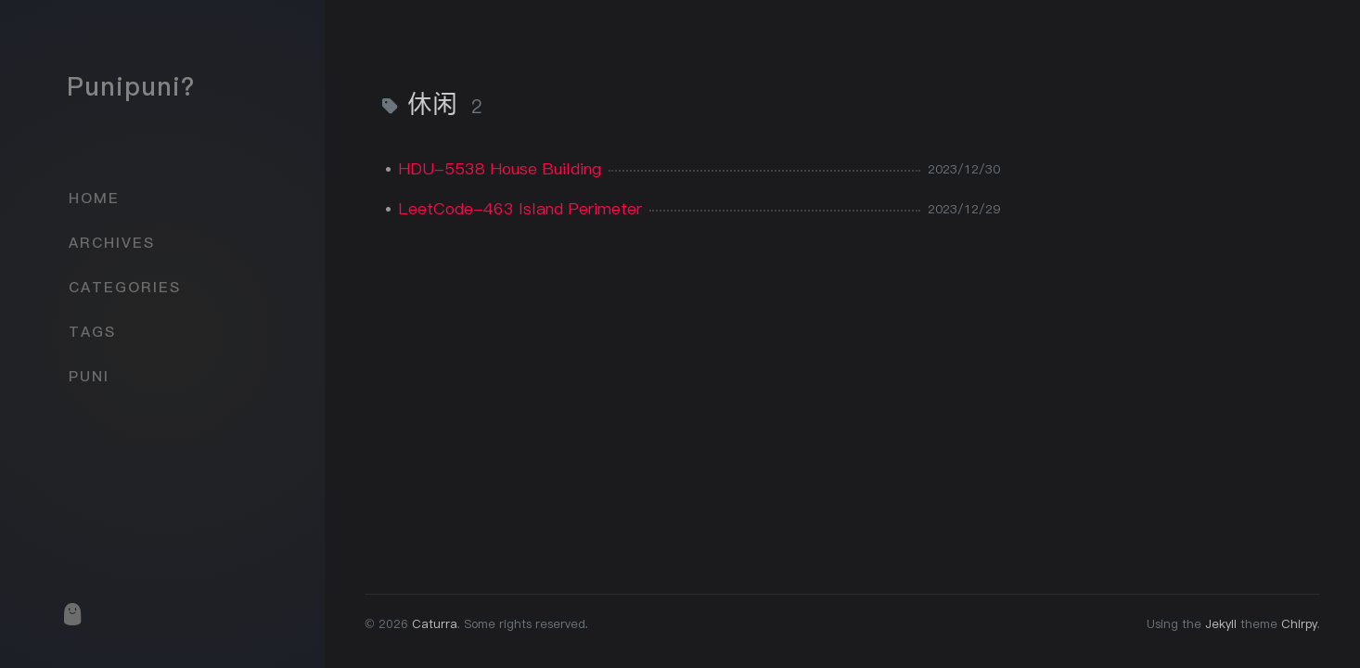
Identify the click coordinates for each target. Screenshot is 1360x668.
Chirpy (1299, 624)
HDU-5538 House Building (499, 168)
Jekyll (1221, 624)
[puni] (71, 614)
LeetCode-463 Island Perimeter (520, 208)
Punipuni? (131, 86)
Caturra (434, 624)
